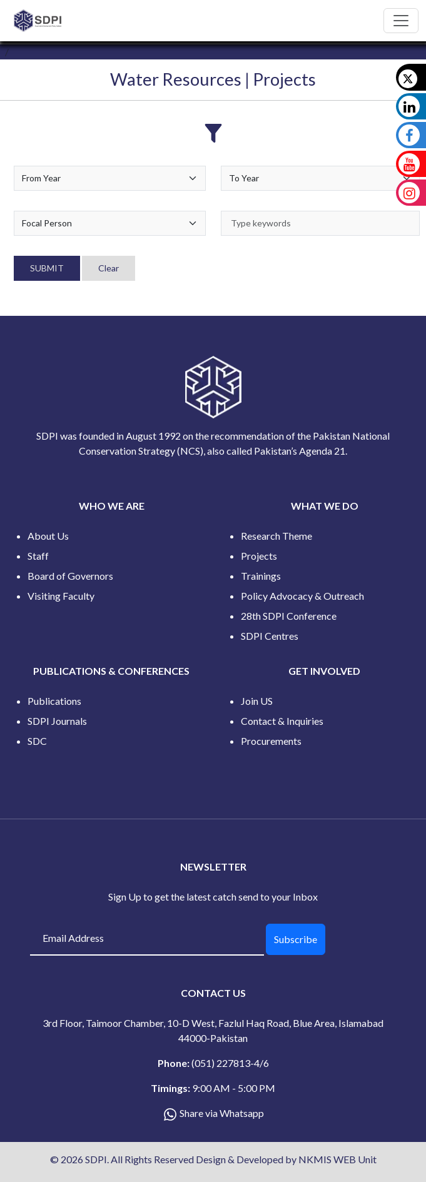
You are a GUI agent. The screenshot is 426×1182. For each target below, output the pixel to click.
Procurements (271, 741)
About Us (48, 536)
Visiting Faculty (61, 596)
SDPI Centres (269, 636)
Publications (54, 701)
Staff (38, 556)
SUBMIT (47, 268)
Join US (257, 701)
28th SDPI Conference (289, 616)
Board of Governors (70, 576)
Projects (259, 556)
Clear (108, 268)
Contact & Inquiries (282, 721)
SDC (37, 741)
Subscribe (295, 939)
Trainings (261, 576)
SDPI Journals (57, 721)
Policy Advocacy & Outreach (302, 596)
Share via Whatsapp (222, 1113)
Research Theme (276, 536)
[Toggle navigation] (400, 20)
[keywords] (320, 223)
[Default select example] (110, 178)
